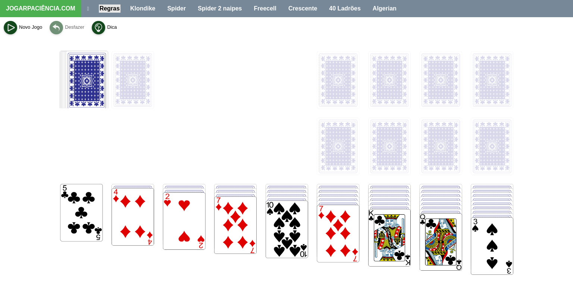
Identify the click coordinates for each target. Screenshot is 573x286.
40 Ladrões (344, 8)
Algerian (385, 8)
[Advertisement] (286, 222)
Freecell (265, 8)
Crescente (302, 8)
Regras (110, 8)
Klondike (143, 8)
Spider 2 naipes (220, 8)
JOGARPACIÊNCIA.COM (40, 8)
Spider (176, 8)
